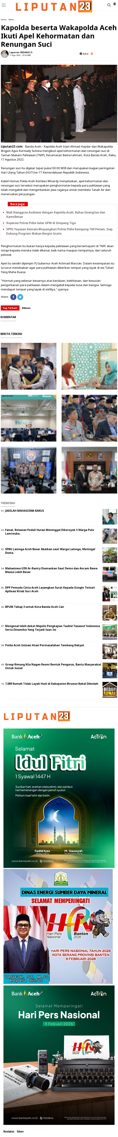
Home (4, 19)
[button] (114, 2)
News (11, 19)
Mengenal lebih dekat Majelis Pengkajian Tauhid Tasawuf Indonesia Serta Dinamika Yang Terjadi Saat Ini (52, 628)
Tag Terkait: (10, 308)
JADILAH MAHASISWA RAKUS (24, 511)
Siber (20, 1131)
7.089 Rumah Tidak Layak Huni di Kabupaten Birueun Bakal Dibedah (51, 684)
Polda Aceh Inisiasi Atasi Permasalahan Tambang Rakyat (44, 645)
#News (26, 308)
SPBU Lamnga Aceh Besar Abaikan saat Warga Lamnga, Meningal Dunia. (50, 551)
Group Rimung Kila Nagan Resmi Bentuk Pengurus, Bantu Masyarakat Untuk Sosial (53, 666)
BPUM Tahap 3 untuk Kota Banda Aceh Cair (34, 607)
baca (84, 53)
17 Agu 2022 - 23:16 (18, 55)
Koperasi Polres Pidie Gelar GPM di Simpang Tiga (41, 223)
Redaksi (8, 1131)
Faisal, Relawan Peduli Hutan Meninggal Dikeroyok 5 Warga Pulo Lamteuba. (49, 531)
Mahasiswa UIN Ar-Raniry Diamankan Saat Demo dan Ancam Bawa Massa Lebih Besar (51, 570)
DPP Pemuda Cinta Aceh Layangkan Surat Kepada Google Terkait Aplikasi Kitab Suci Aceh (50, 589)
